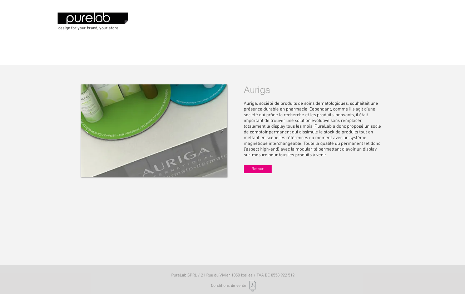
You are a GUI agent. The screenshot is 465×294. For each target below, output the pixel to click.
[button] (154, 130)
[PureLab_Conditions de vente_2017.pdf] (253, 287)
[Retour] (258, 169)
